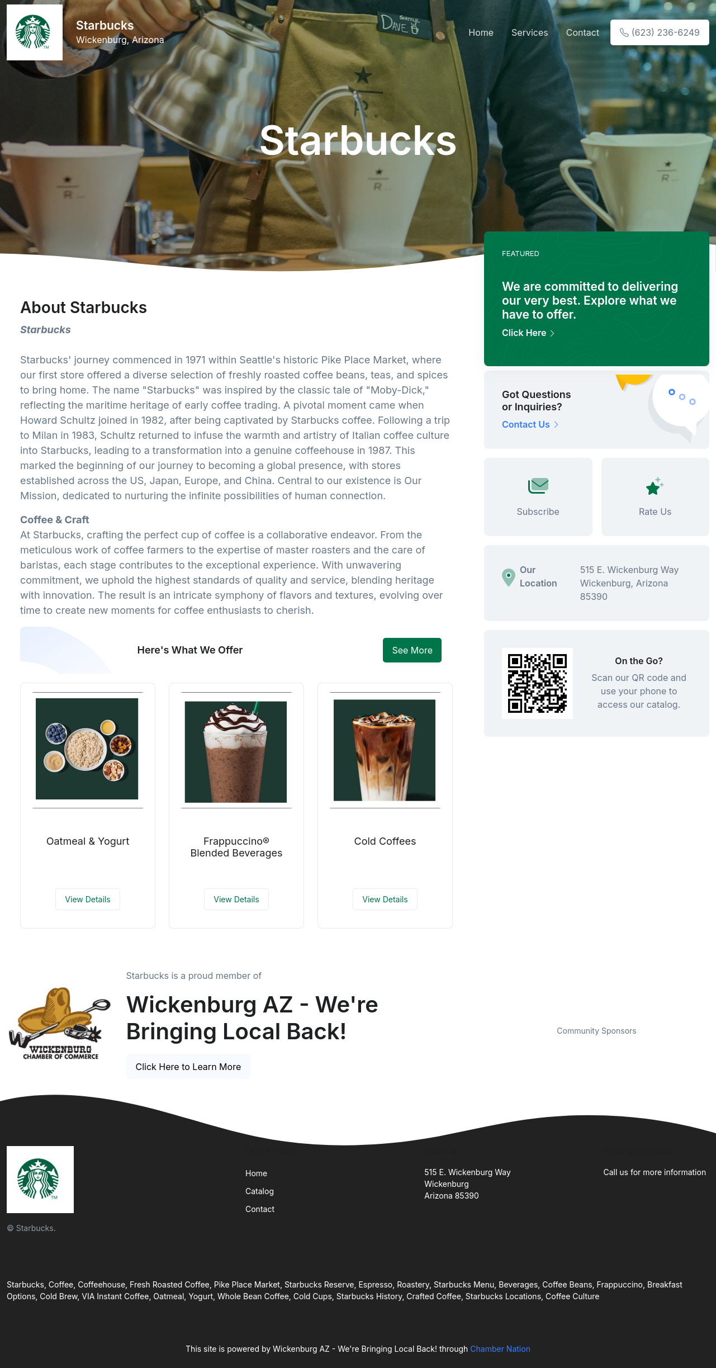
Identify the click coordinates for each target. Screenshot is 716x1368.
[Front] (37, 32)
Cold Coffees (385, 841)
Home (481, 32)
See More (412, 650)
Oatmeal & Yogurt (88, 841)
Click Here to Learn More (188, 1066)
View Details (87, 899)
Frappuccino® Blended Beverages (236, 847)
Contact (582, 32)
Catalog (259, 1191)
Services (529, 32)
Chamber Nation (500, 1348)
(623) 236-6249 (660, 32)
